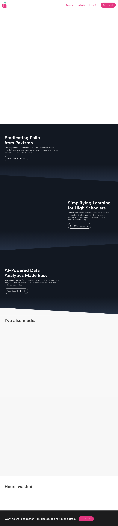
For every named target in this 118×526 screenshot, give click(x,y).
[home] (4, 5)
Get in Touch (86, 519)
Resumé (92, 5)
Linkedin (81, 5)
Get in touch (108, 5)
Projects (69, 5)
